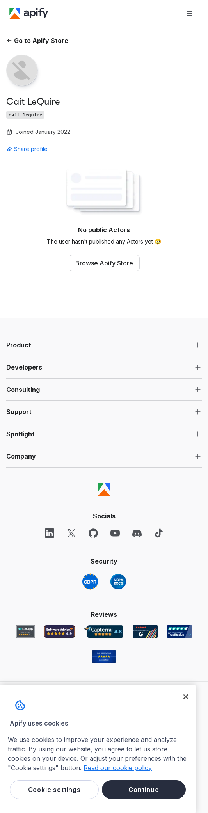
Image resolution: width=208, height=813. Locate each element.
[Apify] (28, 13)
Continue (143, 789)
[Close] (185, 696)
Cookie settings (54, 789)
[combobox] (41, 149)
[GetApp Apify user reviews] (25, 631)
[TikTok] (159, 533)
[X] (71, 533)
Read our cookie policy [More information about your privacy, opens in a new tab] (118, 768)
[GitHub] (93, 533)
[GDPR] (90, 581)
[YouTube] (115, 533)
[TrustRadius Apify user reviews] (179, 631)
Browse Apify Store (104, 263)
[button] (104, 345)
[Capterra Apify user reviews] (103, 631)
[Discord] (137, 533)
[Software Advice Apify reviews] (59, 631)
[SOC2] (118, 581)
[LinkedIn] (49, 533)
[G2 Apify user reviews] (145, 631)
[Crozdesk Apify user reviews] (104, 656)
